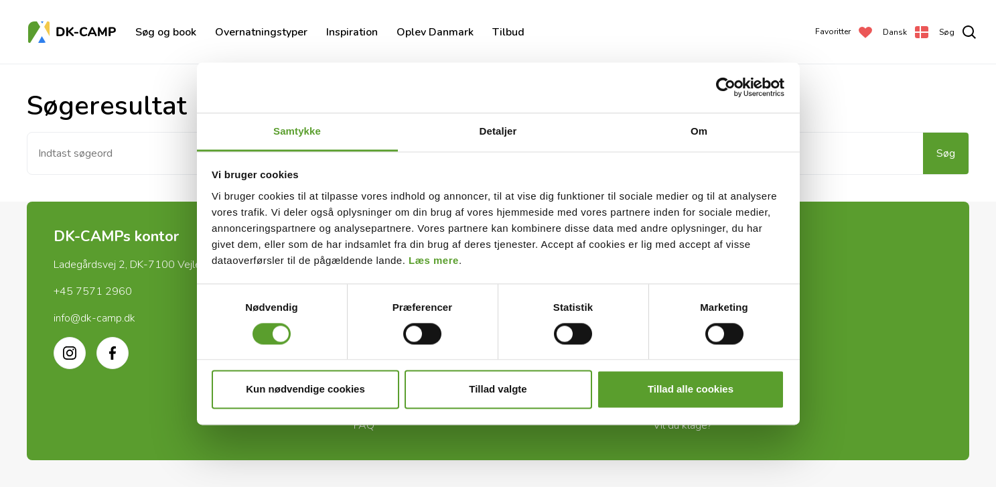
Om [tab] (699, 131)
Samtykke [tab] (297, 131)
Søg (945, 153)
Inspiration (352, 32)
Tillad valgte (497, 389)
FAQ (364, 425)
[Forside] (73, 32)
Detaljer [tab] (498, 131)
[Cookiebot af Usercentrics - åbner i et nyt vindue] (725, 87)
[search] (957, 32)
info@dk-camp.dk (94, 318)
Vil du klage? (682, 425)
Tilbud (508, 32)
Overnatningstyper (261, 32)
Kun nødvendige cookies (305, 389)
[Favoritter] (843, 32)
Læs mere (434, 260)
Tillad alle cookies (690, 389)
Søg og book (165, 32)
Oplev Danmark (435, 32)
